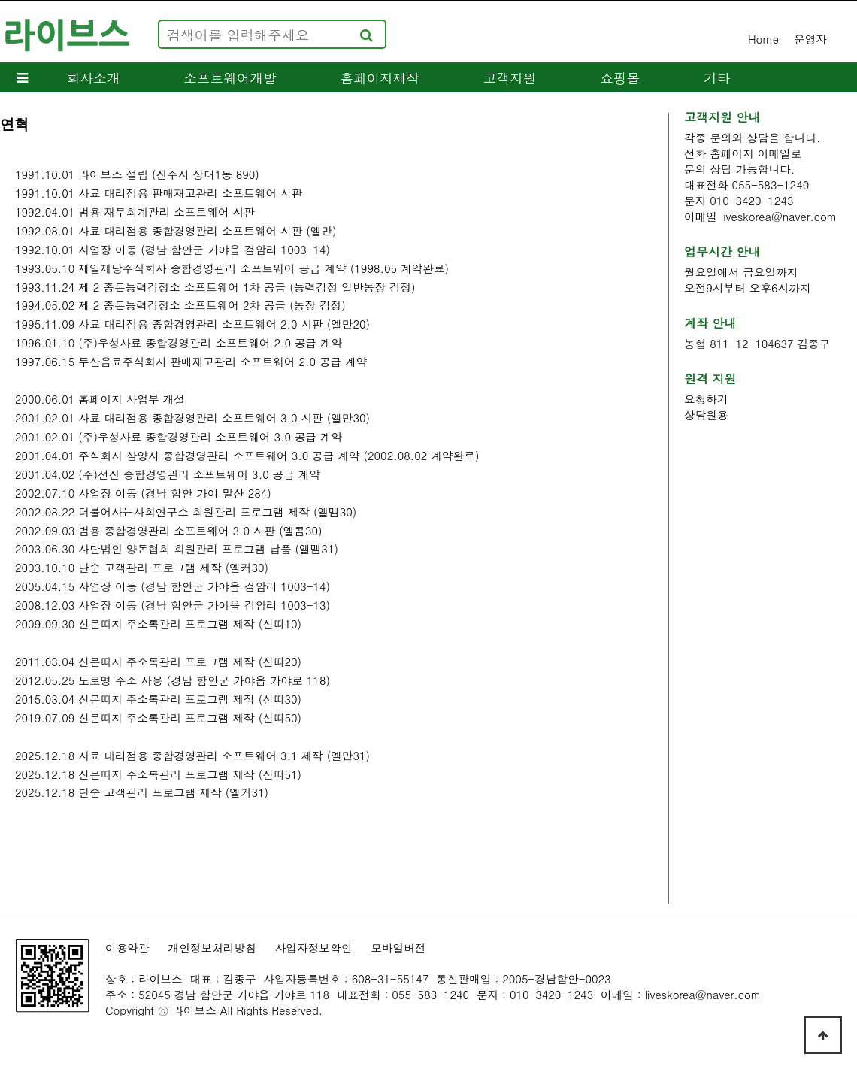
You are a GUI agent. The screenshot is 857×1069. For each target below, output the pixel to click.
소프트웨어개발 (229, 77)
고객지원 (509, 77)
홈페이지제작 (380, 77)
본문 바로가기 (0, 0)
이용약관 (127, 947)
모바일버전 (398, 947)
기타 (717, 77)
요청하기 (706, 399)
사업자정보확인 (314, 947)
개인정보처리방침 (212, 947)
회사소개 (93, 77)
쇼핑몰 (620, 77)
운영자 (810, 39)
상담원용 (706, 414)
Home (763, 39)
